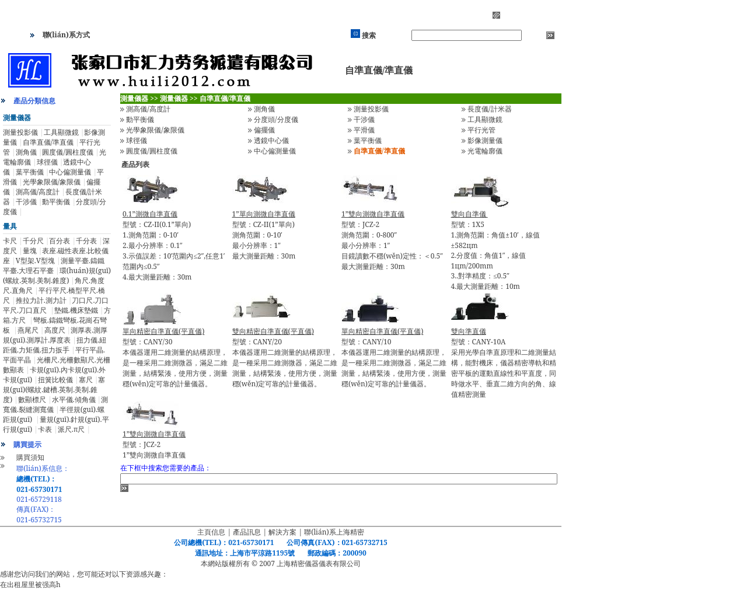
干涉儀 (26, 202)
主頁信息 (211, 532)
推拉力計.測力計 (41, 300)
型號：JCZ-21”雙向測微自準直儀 (154, 444)
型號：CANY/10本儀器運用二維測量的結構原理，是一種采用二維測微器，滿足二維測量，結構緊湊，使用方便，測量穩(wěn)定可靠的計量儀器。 (393, 357)
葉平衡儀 (30, 172)
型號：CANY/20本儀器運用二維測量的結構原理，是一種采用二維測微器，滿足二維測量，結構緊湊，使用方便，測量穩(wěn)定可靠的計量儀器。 (284, 357)
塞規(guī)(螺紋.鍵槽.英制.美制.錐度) (54, 389)
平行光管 (481, 130)
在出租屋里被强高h (30, 584)
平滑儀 (364, 130)
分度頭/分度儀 (276, 119)
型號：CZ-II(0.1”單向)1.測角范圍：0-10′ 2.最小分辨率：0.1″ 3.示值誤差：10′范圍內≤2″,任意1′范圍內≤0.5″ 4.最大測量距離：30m (174, 245)
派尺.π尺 (71, 429)
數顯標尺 (32, 399)
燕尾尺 (28, 330)
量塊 (30, 251)
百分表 (59, 241)
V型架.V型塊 (35, 261)
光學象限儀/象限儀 (52, 182)
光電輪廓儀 (484, 151)
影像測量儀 (484, 140)
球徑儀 (47, 162)
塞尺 (86, 380)
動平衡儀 (56, 202)
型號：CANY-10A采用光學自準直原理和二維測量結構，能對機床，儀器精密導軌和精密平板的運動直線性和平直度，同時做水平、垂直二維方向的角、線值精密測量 (503, 362)
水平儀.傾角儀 (74, 399)
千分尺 (33, 241)
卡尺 (10, 241)
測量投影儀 (20, 132)
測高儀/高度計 (38, 192)
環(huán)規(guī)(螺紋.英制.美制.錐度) (57, 275)
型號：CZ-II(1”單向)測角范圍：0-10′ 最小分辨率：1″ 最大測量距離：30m (264, 235)
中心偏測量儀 (70, 172)
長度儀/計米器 (489, 109)
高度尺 (54, 330)
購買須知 (30, 457)
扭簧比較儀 (55, 380)
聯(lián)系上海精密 (334, 532)
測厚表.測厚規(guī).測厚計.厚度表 (55, 335)
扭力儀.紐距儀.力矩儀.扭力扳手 (54, 345)
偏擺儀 (264, 130)
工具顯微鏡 (61, 132)
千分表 (86, 241)
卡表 (45, 429)
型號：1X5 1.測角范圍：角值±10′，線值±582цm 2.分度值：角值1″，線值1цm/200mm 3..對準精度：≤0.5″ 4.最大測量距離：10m (495, 250)
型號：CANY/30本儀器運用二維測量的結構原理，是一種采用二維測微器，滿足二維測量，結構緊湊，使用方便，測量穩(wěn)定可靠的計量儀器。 (175, 357)
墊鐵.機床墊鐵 (76, 310)
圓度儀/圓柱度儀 (67, 152)
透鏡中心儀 (271, 140)
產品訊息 (247, 532)
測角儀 (26, 152)
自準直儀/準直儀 (48, 142)
